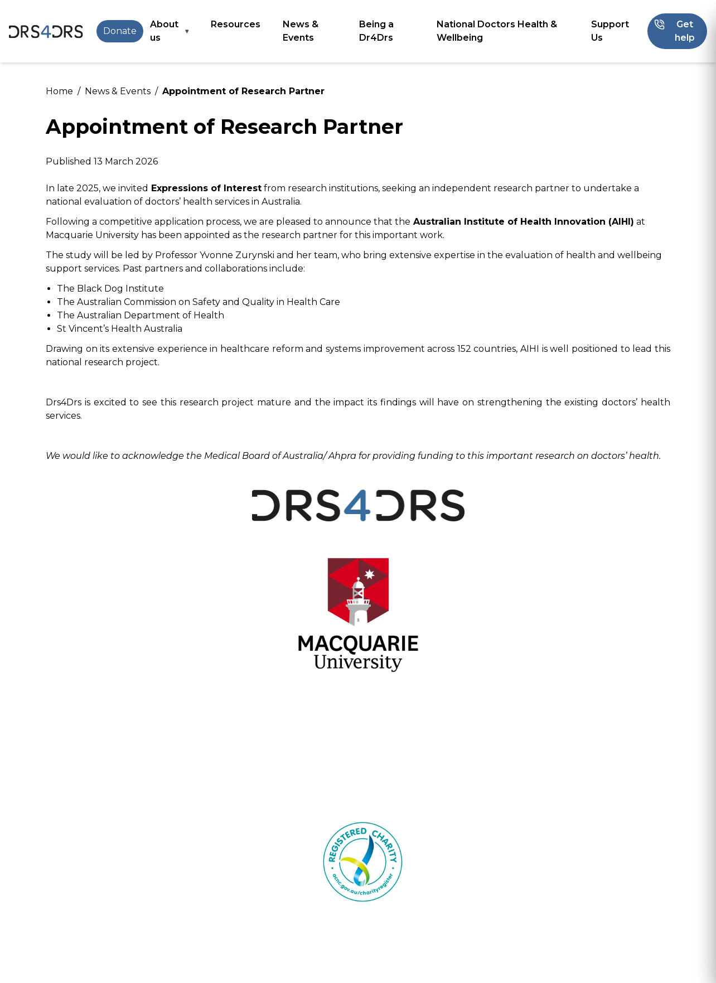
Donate (120, 31)
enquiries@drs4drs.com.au (617, 956)
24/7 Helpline (76, 908)
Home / (63, 91)
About (243, 908)
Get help (156, 908)
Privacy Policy (644, 965)
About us (164, 31)
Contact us (254, 935)
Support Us (610, 31)
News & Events (300, 31)
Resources (235, 24)
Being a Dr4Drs (376, 31)
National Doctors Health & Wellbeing (497, 31)
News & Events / (121, 91)
